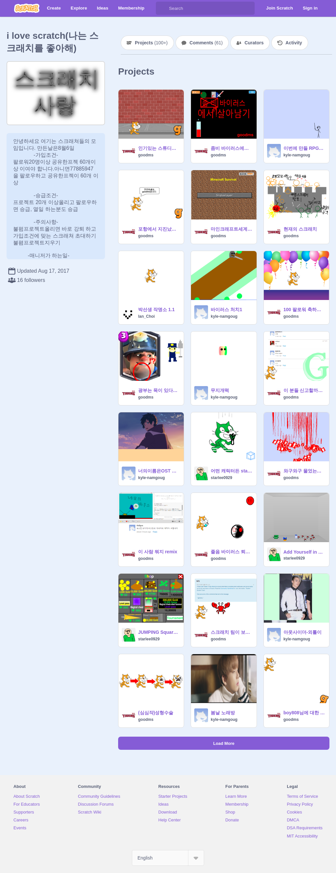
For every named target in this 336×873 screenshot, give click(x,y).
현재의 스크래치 (300, 229)
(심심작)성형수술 (155, 712)
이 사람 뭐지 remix (157, 551)
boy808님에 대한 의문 (304, 712)
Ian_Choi (146, 316)
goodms (146, 155)
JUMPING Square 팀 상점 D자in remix (159, 632)
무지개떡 (220, 390)
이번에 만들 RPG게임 (304, 148)
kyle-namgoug (297, 155)
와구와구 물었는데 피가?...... (304, 470)
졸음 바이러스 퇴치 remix (231, 551)
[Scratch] (26, 8)
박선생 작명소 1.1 (156, 309)
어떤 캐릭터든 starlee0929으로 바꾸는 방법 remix (231, 470)
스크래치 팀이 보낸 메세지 (231, 632)
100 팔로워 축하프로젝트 (304, 309)
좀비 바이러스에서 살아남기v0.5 (231, 148)
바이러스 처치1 (226, 309)
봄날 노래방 (223, 712)
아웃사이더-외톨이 (303, 632)
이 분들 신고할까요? (304, 390)
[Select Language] (168, 858)
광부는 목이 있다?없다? (159, 390)
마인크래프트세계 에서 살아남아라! (231, 229)
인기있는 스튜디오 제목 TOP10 (159, 148)
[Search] (162, 8)
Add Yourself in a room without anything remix (304, 552)
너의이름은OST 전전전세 (159, 470)
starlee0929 (221, 477)
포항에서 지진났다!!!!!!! (159, 229)
